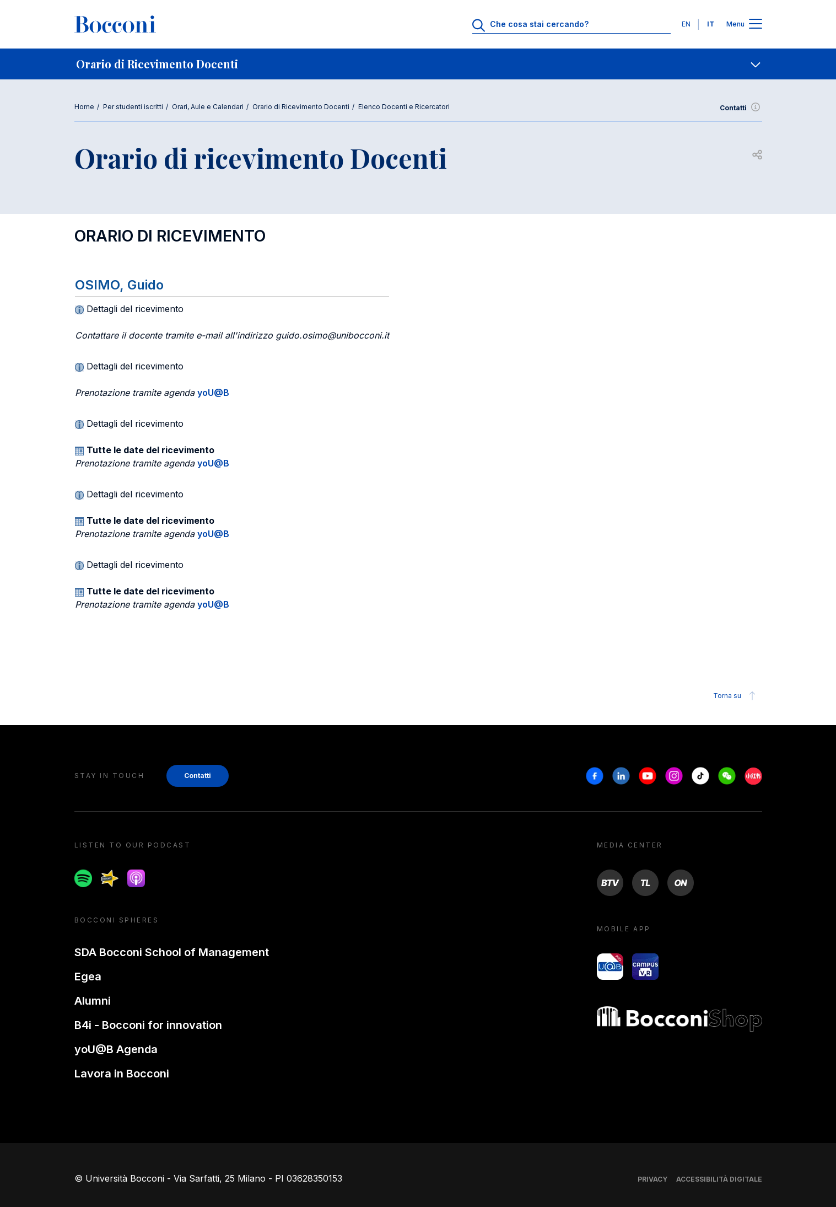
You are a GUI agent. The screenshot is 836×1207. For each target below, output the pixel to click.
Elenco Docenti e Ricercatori (404, 107)
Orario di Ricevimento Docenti (300, 107)
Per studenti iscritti (133, 107)
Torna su (736, 695)
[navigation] (418, 64)
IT (710, 24)
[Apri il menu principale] (755, 25)
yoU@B (213, 392)
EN (686, 24)
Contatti (741, 108)
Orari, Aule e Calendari (208, 107)
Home (84, 107)
